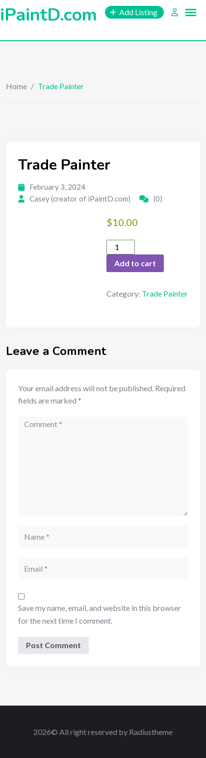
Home (16, 86)
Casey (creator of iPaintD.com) (79, 198)
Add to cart (135, 263)
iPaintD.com (48, 15)
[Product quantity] (120, 247)
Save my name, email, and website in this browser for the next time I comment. (99, 614)
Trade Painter (165, 293)
